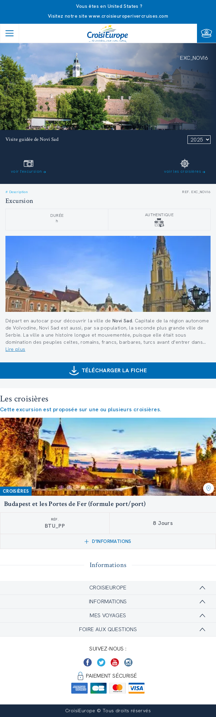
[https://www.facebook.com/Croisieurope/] (88, 662)
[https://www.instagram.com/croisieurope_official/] (128, 662)
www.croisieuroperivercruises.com (128, 16)
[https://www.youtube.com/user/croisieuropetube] (115, 662)
